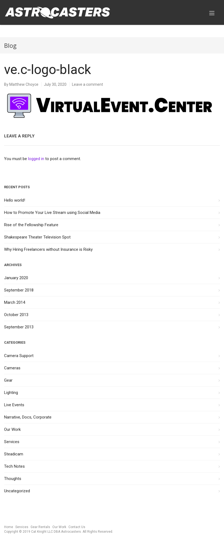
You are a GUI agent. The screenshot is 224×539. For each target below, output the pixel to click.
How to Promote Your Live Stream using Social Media (52, 212)
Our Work (12, 429)
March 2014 (14, 302)
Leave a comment (87, 84)
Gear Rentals (40, 527)
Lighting (11, 392)
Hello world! (14, 200)
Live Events (14, 404)
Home (8, 527)
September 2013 (19, 327)
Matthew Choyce (23, 84)
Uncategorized (17, 490)
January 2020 (16, 277)
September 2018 (19, 290)
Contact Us (76, 527)
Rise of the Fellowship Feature (31, 224)
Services (11, 441)
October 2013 (16, 314)
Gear (8, 380)
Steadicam (13, 454)
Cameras (12, 368)
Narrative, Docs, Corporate (28, 417)
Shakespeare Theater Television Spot (37, 237)
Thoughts (12, 478)
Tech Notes (14, 466)
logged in (36, 158)
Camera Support (19, 355)
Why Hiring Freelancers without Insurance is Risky (48, 249)
